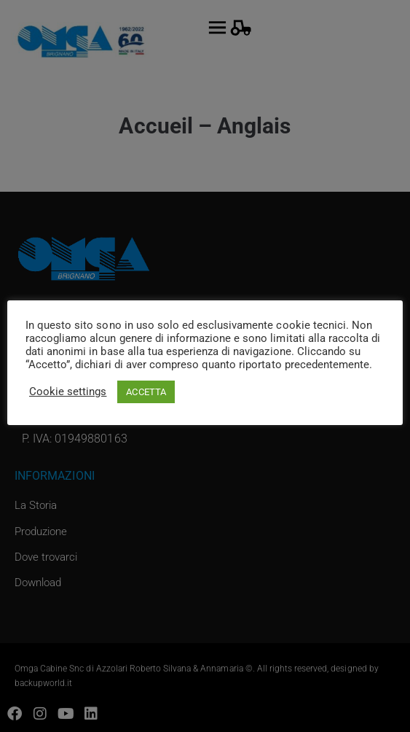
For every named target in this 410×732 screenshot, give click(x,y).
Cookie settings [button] (67, 391)
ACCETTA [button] (145, 391)
